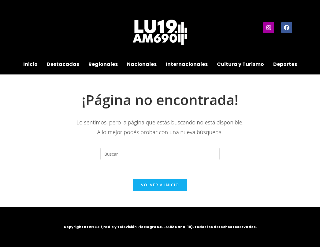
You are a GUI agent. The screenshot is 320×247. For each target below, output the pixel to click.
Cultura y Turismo (240, 64)
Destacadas (63, 64)
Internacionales (187, 64)
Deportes (285, 64)
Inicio (30, 64)
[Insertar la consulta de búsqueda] (160, 154)
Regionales (103, 64)
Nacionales (142, 64)
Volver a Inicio (160, 185)
